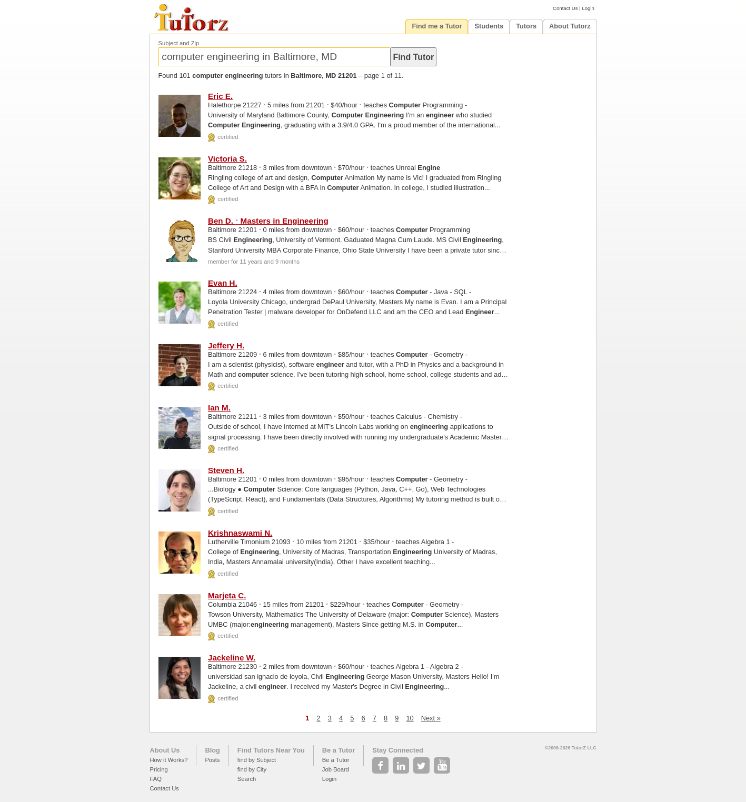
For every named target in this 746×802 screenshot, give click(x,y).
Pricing (159, 769)
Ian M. (219, 407)
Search (246, 779)
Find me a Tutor (437, 26)
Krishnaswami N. (240, 532)
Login (588, 8)
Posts (212, 760)
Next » (431, 718)
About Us (165, 750)
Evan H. (222, 282)
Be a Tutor (338, 750)
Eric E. (220, 96)
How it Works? (169, 760)
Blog (212, 750)
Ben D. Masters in (268, 220)
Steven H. (226, 470)
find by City (251, 769)
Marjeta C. (227, 595)
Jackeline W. (231, 657)
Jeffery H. (226, 345)
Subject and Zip (179, 43)
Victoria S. (227, 158)
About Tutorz (570, 26)
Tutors (526, 26)
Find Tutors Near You (271, 750)
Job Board (335, 769)
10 (409, 718)
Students (488, 26)
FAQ (156, 779)
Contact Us (565, 8)
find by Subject (256, 760)
